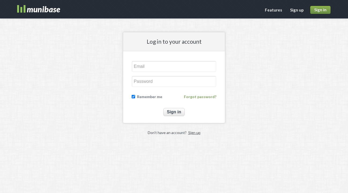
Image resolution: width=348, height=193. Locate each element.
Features (273, 10)
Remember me (149, 97)
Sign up (297, 10)
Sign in (320, 9)
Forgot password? (200, 97)
